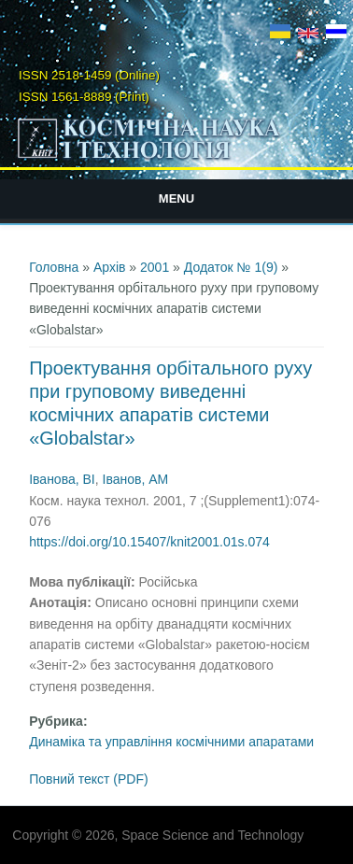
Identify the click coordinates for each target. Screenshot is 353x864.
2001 (154, 267)
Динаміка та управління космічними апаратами (171, 741)
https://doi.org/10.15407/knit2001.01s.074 (149, 541)
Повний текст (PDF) (88, 779)
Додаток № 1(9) (231, 267)
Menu (176, 198)
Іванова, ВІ (62, 479)
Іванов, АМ (136, 479)
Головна (53, 267)
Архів (109, 267)
